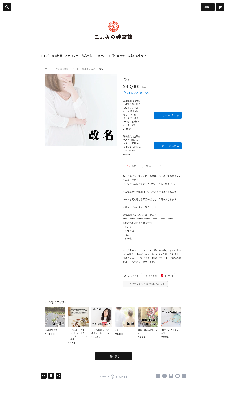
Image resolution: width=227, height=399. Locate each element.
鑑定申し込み (88, 68)
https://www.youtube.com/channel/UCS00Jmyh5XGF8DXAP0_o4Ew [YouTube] (177, 376)
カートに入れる (170, 115)
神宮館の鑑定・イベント (67, 68)
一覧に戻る (113, 356)
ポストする (133, 275)
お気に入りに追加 (141, 166)
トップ (45, 55)
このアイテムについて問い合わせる (147, 284)
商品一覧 (87, 55)
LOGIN (207, 7)
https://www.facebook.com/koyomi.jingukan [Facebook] (158, 376)
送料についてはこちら (138, 92)
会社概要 (57, 55)
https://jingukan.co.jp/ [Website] (184, 376)
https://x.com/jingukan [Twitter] (164, 376)
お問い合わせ (117, 55)
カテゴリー (71, 55)
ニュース (100, 55)
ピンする (169, 275)
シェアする (151, 275)
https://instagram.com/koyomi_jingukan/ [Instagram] (171, 376)
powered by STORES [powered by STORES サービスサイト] (113, 376)
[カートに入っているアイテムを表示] (220, 7)
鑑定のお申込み (137, 55)
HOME (48, 68)
